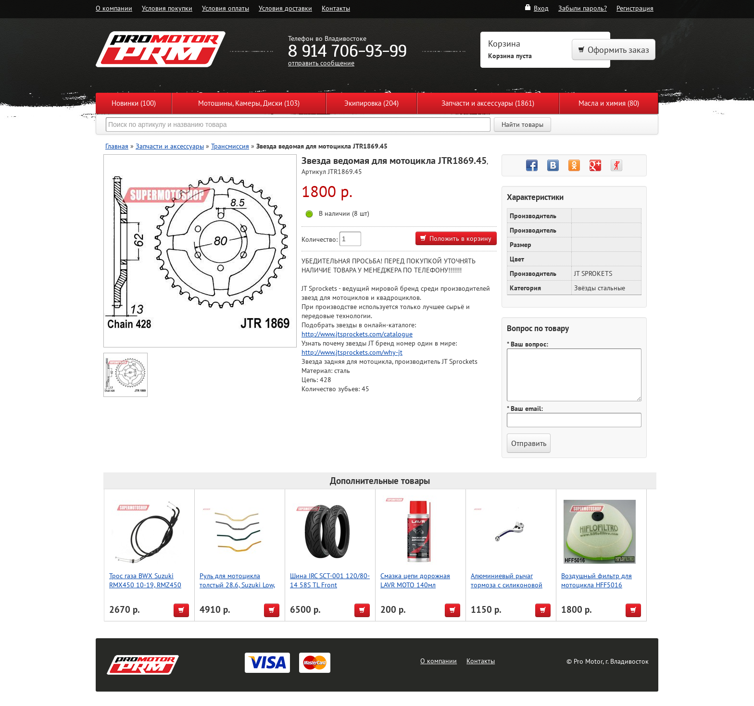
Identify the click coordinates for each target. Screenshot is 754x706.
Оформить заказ (613, 49)
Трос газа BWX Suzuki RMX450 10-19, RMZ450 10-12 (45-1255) (145, 584)
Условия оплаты (225, 7)
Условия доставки (285, 7)
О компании (114, 7)
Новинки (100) (134, 103)
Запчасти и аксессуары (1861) (487, 103)
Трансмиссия (230, 145)
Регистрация (634, 7)
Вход (536, 7)
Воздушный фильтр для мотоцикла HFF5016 (596, 580)
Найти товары (522, 124)
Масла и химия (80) (608, 103)
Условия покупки (167, 7)
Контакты (336, 7)
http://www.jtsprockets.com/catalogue (357, 333)
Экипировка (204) (371, 103)
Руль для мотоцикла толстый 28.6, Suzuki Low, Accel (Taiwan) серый (237, 584)
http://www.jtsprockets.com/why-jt (352, 352)
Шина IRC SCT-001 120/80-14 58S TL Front (330, 580)
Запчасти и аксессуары (170, 145)
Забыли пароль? (582, 7)
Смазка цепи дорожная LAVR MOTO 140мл (415, 580)
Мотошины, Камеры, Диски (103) (249, 103)
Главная (116, 145)
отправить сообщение (321, 62)
